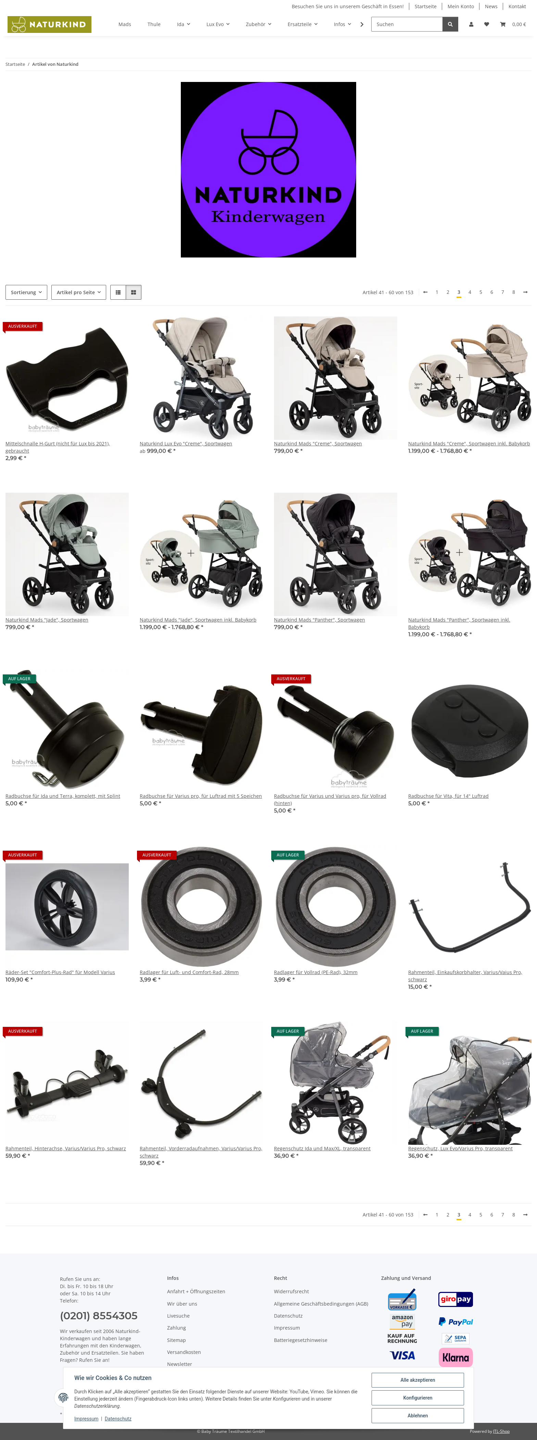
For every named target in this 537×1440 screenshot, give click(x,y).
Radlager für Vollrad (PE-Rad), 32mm (316, 972)
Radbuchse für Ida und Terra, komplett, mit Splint (62, 796)
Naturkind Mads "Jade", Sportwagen (46, 619)
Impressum (86, 1418)
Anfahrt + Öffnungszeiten (196, 1291)
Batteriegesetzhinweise (300, 1340)
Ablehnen (418, 1415)
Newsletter (179, 1364)
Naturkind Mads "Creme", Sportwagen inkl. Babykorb (469, 443)
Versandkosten (184, 1352)
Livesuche (178, 1315)
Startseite (426, 6)
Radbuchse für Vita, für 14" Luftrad (448, 796)
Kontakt (517, 6)
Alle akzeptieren (417, 1380)
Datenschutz (118, 1418)
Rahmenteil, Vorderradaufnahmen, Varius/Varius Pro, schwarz (201, 1152)
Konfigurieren (417, 1398)
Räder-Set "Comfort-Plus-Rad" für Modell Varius (60, 972)
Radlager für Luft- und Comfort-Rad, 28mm (189, 972)
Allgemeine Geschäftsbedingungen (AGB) (321, 1303)
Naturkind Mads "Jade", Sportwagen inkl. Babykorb (198, 619)
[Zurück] (425, 292)
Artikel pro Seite (76, 292)
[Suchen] (407, 24)
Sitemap (176, 1340)
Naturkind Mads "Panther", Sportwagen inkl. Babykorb (459, 623)
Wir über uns (182, 1303)
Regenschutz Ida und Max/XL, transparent (322, 1148)
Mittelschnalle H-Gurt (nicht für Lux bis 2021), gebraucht (57, 447)
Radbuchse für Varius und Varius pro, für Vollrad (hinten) (330, 799)
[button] (471, 24)
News (491, 6)
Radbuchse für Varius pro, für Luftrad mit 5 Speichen (201, 796)
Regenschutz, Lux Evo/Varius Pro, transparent (460, 1148)
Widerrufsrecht (291, 1291)
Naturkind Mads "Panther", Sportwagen (319, 619)
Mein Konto (461, 6)
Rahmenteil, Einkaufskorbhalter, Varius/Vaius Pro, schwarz (465, 976)
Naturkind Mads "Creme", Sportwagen (318, 443)
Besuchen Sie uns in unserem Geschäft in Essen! (348, 6)
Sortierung (23, 292)
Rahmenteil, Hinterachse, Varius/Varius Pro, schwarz (65, 1148)
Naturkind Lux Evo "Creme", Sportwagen (186, 443)
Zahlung (176, 1327)
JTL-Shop (501, 1431)
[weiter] (525, 292)
